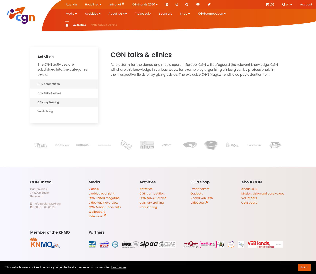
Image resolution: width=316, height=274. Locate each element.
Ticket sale (143, 13)
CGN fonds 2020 (145, 4)
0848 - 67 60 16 (42, 207)
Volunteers (249, 198)
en (287, 4)
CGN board (249, 203)
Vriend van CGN (202, 198)
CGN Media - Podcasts (105, 207)
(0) (270, 4)
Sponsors (165, 13)
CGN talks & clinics (49, 93)
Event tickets (200, 189)
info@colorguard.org (45, 203)
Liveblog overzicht (102, 193)
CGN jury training (48, 102)
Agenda (71, 4)
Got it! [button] (304, 267)
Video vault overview (103, 203)
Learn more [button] (118, 267)
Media (71, 13)
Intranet (116, 4)
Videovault (97, 216)
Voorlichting (45, 111)
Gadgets (197, 193)
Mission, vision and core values (262, 193)
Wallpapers (97, 212)
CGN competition (48, 84)
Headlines (93, 4)
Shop (185, 13)
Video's (94, 189)
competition (212, 13)
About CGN (117, 13)
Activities (92, 13)
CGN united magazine (104, 198)
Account (306, 4)
